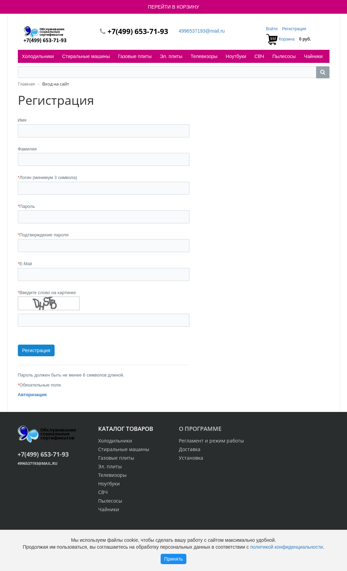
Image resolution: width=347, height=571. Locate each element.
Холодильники (38, 56)
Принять (173, 559)
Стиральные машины (86, 56)
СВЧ (259, 56)
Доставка (189, 449)
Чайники (313, 56)
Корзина (286, 39)
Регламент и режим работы (211, 440)
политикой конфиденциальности (286, 547)
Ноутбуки (236, 56)
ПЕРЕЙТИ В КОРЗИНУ (173, 7)
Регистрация (294, 28)
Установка (191, 458)
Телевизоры (203, 56)
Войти (272, 28)
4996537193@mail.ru (202, 31)
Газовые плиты (135, 56)
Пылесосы (284, 56)
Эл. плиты (171, 56)
